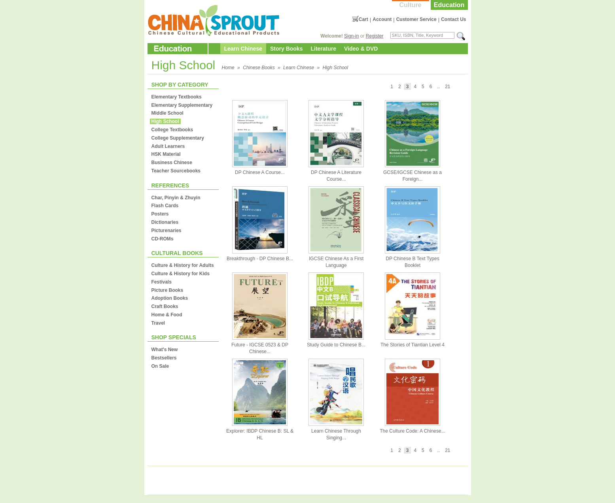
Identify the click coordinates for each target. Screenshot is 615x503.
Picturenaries (166, 230)
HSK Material (166, 154)
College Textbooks (172, 129)
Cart (363, 19)
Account (382, 19)
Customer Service (416, 19)
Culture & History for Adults (182, 265)
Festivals (161, 282)
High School (335, 67)
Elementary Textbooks (176, 97)
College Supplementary (177, 138)
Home (228, 67)
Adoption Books (169, 298)
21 (447, 86)
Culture (410, 5)
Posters (160, 214)
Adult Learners (168, 146)
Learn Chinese (243, 48)
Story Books (286, 48)
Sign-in (351, 36)
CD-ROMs (162, 239)
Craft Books (164, 306)
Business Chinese (171, 162)
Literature (323, 48)
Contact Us (453, 19)
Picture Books (167, 290)
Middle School (167, 113)
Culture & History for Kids (180, 273)
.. (438, 86)
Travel (158, 323)
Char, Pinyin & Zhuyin (176, 197)
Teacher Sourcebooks (176, 171)
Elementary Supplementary (182, 105)
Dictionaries (165, 222)
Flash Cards (165, 205)
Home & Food (166, 315)
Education (449, 5)
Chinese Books (259, 67)
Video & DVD (361, 48)
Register (375, 36)
